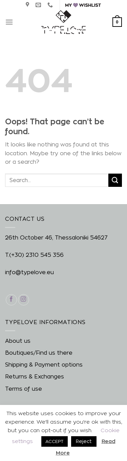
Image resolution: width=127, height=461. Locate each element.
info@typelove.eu (29, 272)
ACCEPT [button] (54, 441)
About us (17, 341)
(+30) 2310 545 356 (36, 255)
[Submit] (115, 180)
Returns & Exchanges (34, 376)
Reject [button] (84, 441)
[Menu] (9, 22)
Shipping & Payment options (44, 365)
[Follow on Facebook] (11, 299)
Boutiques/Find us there (38, 353)
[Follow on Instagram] (23, 299)
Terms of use (23, 389)
